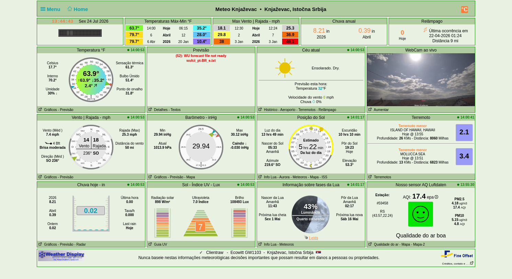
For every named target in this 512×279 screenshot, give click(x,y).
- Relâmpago (326, 110)
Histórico (267, 110)
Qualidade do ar (383, 244)
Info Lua (266, 177)
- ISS (323, 177)
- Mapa (189, 177)
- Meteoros (299, 177)
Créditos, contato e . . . (458, 263)
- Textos (175, 110)
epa (432, 197)
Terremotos (379, 177)
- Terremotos (305, 110)
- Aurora (283, 177)
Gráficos (47, 110)
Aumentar (378, 110)
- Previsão (65, 110)
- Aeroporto (286, 110)
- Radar (80, 244)
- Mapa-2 (417, 244)
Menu (52, 9)
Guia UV (157, 244)
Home (77, 9)
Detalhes (157, 110)
